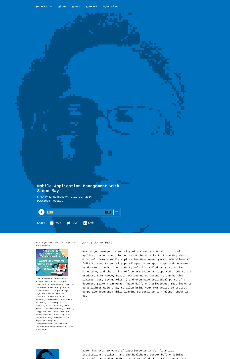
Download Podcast (50, 201)
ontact (91, 6)
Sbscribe (110, 6)
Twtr (74, 223)
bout (76, 6)
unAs (44, 6)
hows (62, 6)
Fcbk (58, 223)
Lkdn (91, 223)
